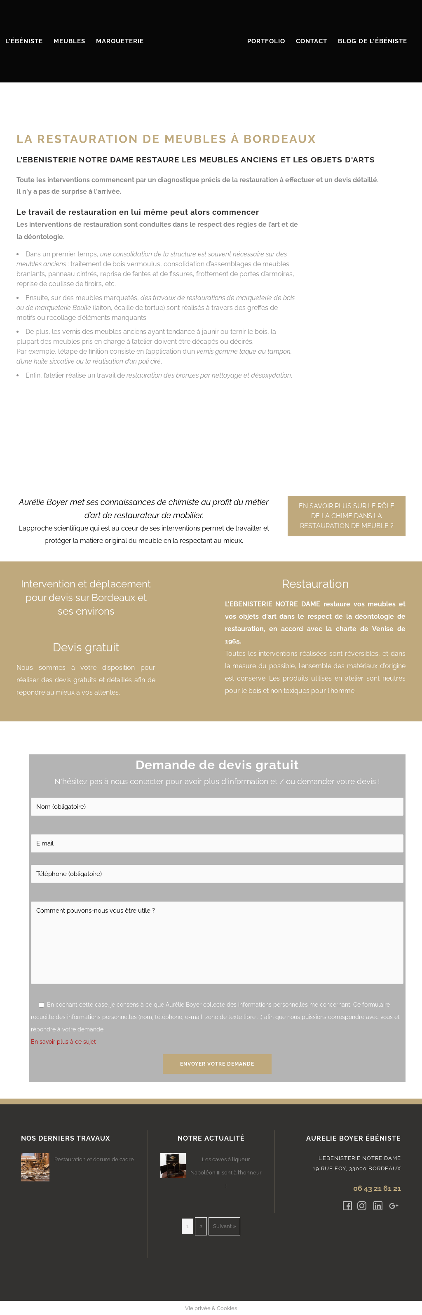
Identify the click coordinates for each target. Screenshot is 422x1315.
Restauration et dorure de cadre (94, 1159)
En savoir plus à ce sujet (63, 1041)
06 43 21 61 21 (377, 1188)
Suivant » (224, 1226)
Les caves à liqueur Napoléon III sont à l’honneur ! (226, 1172)
